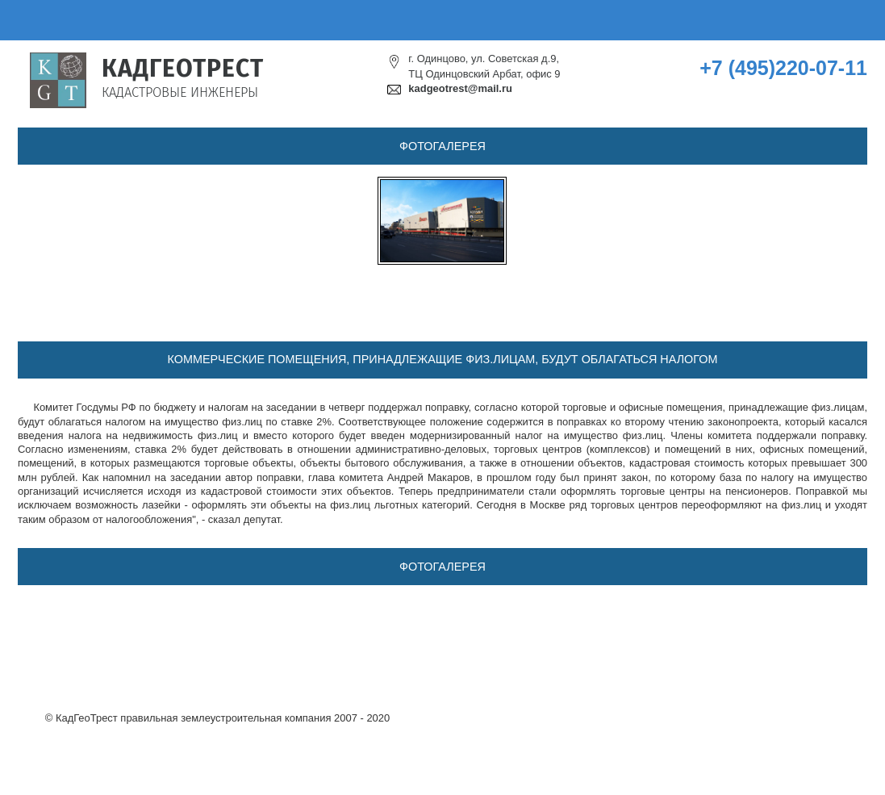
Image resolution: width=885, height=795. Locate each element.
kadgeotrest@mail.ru (460, 88)
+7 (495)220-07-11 (783, 67)
